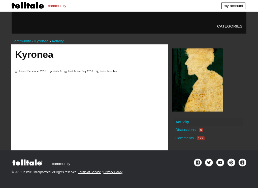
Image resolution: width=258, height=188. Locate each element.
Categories (229, 26)
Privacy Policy (113, 172)
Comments (190, 138)
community (57, 6)
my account (233, 6)
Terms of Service (89, 172)
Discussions (189, 129)
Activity (182, 122)
